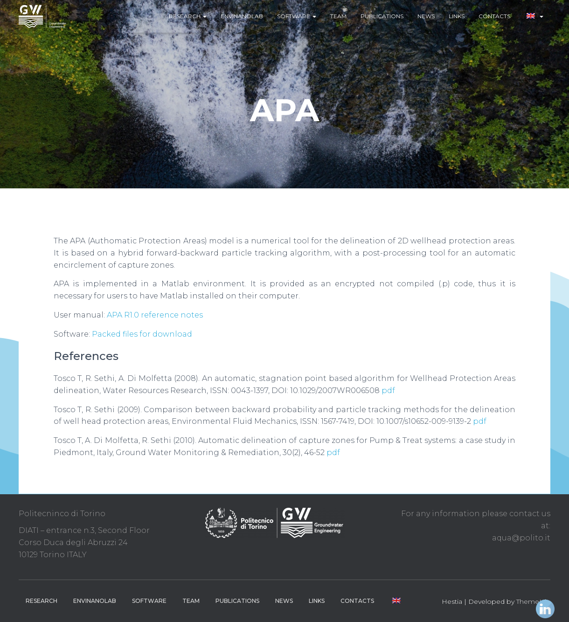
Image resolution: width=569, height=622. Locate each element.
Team (338, 16)
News (426, 16)
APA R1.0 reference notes (155, 315)
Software (296, 16)
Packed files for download (142, 334)
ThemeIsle (533, 601)
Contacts (494, 16)
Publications (382, 16)
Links (457, 16)
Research (188, 16)
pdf (388, 390)
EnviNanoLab (242, 16)
